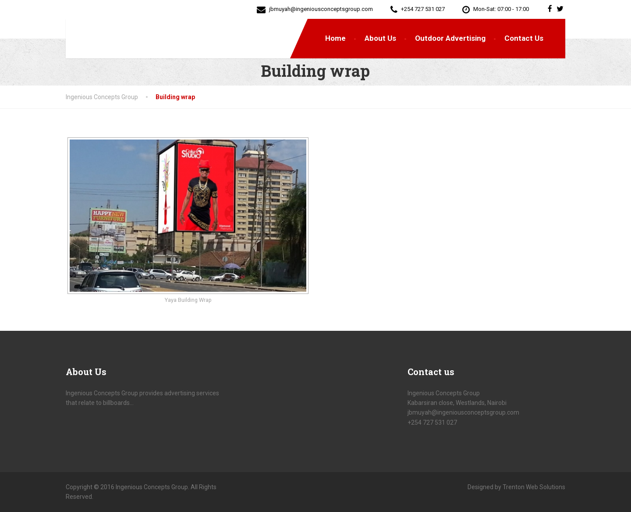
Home (335, 38)
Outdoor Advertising (450, 38)
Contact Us (523, 38)
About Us (380, 38)
